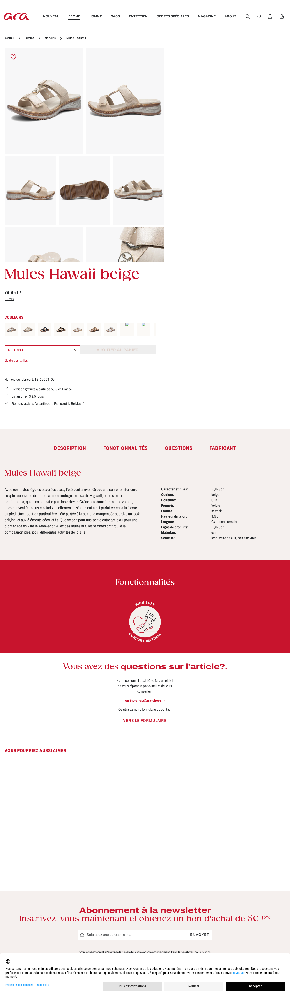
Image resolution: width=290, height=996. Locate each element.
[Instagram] (253, 911)
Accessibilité (186, 946)
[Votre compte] (269, 16)
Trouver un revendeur (121, 929)
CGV (178, 888)
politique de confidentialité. (159, 814)
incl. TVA (178, 94)
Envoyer (200, 787)
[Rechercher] (247, 16)
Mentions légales (189, 913)
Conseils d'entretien (119, 896)
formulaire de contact (50, 913)
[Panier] (281, 16)
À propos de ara (116, 888)
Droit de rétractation (192, 896)
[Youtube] (267, 895)
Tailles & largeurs (117, 904)
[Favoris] (258, 16)
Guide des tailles (185, 156)
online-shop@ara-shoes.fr (145, 552)
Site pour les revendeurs (124, 938)
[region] (84, 155)
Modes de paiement (192, 921)
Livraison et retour (190, 904)
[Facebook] (253, 895)
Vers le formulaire (145, 572)
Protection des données (196, 929)
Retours (181, 938)
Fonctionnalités (115, 913)
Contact (108, 921)
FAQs (106, 946)
